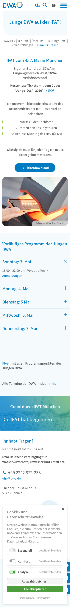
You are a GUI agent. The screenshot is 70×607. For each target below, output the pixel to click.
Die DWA (23, 41)
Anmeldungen (12, 275)
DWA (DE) (9, 41)
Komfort (24, 561)
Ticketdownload (37, 167)
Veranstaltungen (22, 45)
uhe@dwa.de (11, 478)
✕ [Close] (63, 508)
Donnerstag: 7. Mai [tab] (19, 328)
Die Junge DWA (56, 41)
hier (55, 383)
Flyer (6, 363)
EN (54, 5)
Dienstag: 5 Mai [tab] (16, 302)
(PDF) (51, 90)
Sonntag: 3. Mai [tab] (16, 261)
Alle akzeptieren (35, 589)
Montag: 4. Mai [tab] (15, 288)
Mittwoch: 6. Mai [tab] (17, 315)
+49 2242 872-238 (24, 472)
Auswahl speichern (35, 581)
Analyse (23, 572)
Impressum (43, 597)
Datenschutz (27, 597)
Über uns (37, 41)
